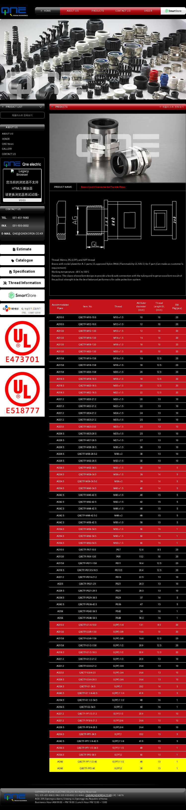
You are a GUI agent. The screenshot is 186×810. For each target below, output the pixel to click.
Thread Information (22, 283)
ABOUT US (7, 133)
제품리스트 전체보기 (172, 107)
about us (73, 10)
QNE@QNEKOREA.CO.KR (99, 795)
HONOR (5, 139)
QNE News (8, 144)
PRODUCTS (98, 10)
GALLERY (7, 148)
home (47, 10)
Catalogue (22, 260)
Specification (22, 271)
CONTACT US (123, 10)
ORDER (148, 10)
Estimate (22, 249)
